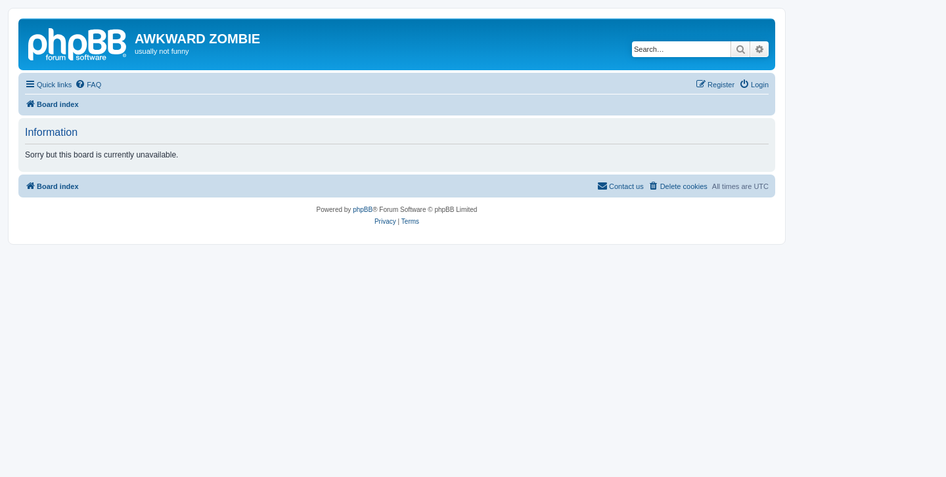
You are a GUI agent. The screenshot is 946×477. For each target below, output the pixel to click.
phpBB (362, 209)
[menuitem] (88, 85)
